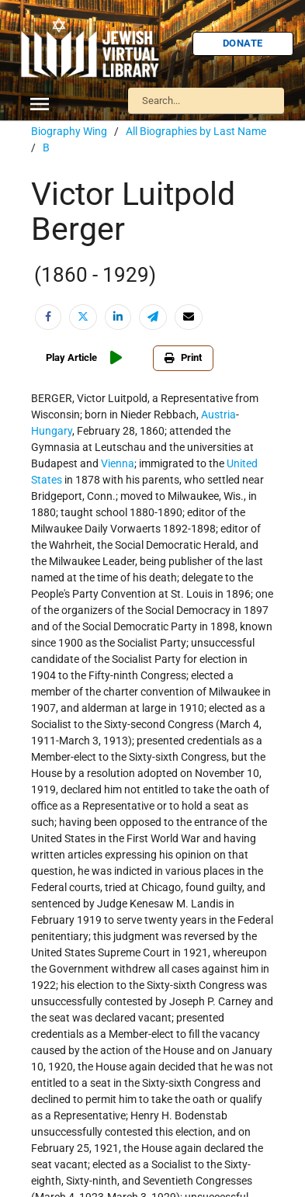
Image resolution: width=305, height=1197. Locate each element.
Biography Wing (69, 131)
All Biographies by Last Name (196, 131)
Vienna (117, 463)
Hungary (51, 431)
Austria (218, 414)
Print (183, 357)
